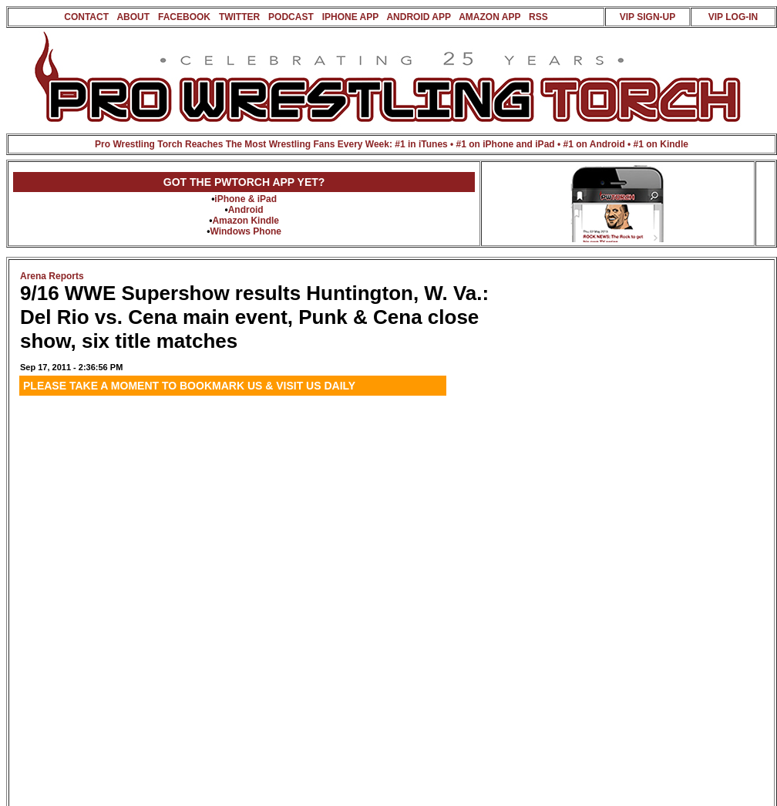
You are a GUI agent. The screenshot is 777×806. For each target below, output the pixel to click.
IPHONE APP (350, 17)
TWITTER (239, 17)
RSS (538, 17)
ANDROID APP (418, 17)
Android (246, 209)
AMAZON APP (489, 17)
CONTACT (86, 17)
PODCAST (291, 17)
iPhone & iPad (245, 199)
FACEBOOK (184, 17)
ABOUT (133, 17)
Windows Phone (245, 231)
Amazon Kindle (245, 220)
